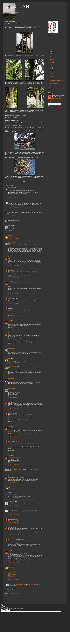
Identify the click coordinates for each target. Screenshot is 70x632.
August (51, 65)
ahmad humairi (11, 388)
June (51, 68)
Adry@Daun (10, 242)
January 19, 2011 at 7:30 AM (13, 534)
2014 (50, 53)
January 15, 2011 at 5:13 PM (13, 197)
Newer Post (8, 591)
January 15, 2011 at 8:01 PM (13, 238)
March (51, 73)
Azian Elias (10, 348)
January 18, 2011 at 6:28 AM (13, 488)
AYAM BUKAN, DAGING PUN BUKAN (57, 80)
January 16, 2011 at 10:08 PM (13, 423)
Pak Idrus (10, 225)
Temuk (9, 256)
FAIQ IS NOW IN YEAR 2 (54, 83)
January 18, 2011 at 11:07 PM (13, 505)
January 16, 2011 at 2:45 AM (13, 303)
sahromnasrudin (11, 501)
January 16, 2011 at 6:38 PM (13, 397)
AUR (9, 492)
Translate (51, 106)
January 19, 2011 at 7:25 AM (13, 522)
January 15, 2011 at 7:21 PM (13, 231)
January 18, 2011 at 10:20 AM (13, 497)
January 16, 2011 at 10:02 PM (13, 408)
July (51, 67)
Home (25, 591)
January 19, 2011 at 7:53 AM (13, 562)
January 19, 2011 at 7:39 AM (13, 546)
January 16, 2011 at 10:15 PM (13, 436)
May (51, 70)
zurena (9, 218)
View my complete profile (56, 98)
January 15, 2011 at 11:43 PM (13, 253)
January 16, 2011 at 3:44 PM (13, 374)
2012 (50, 56)
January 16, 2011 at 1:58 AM (13, 265)
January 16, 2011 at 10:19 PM (13, 452)
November (52, 60)
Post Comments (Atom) (14, 593)
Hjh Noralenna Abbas (12, 366)
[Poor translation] (7, 610)
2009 (50, 87)
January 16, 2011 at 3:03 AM (13, 329)
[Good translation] (3, 610)
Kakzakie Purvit (11, 378)
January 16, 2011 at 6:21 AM (13, 362)
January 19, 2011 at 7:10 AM (13, 514)
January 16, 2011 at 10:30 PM (13, 464)
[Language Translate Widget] (54, 104)
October (51, 62)
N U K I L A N (17, 6)
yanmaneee (10, 566)
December (52, 59)
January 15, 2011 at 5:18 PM (13, 207)
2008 (50, 89)
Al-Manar (10, 509)
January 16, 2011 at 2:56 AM (13, 316)
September (52, 64)
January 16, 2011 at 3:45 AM (13, 354)
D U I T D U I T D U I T (54, 82)
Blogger (39, 600)
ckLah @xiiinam (11, 187)
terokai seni (10, 235)
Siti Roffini (10, 211)
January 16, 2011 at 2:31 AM (13, 293)
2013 (50, 54)
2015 (50, 51)
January (51, 76)
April (51, 71)
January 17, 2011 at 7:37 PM (13, 482)
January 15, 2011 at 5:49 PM (13, 215)
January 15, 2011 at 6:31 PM (13, 221)
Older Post (41, 591)
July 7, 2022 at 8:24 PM (12, 587)
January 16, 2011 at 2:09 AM (13, 277)
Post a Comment (10, 589)
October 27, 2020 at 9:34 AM (13, 579)
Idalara (9, 358)
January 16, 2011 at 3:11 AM (13, 344)
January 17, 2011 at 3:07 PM (13, 472)
